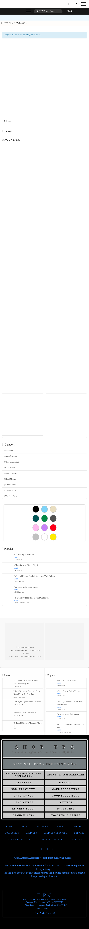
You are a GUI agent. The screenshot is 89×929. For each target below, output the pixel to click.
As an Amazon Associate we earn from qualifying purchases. (44, 857)
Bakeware (8, 450)
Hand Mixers (10, 479)
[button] (76, 4)
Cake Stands (9, 468)
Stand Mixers (10, 490)
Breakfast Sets (10, 456)
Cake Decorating (11, 462)
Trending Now (10, 496)
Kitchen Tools (10, 485)
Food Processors (11, 473)
